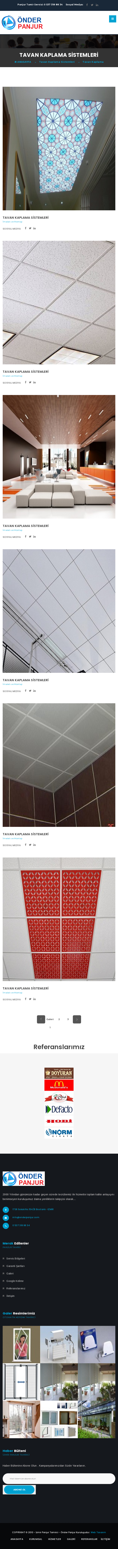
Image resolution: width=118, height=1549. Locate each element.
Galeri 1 (50, 1020)
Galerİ (71, 1539)
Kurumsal (35, 1539)
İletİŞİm (105, 1539)
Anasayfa (17, 1539)
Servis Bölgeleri (15, 1258)
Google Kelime (15, 1281)
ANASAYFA (22, 61)
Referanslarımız (15, 1288)
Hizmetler (54, 1539)
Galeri (10, 1273)
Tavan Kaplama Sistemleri (57, 61)
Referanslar (89, 1539)
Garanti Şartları (15, 1266)
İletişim (10, 1296)
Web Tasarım (98, 1532)
